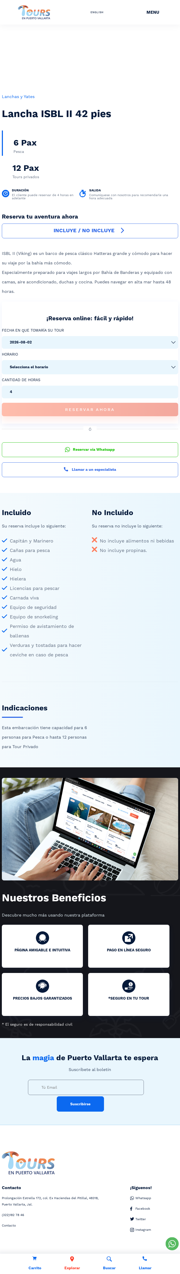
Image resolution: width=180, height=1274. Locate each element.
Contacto (9, 1225)
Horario (10, 354)
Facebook (140, 1209)
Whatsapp (140, 1198)
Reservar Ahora (90, 409)
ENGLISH (97, 12)
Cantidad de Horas (21, 380)
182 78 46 (13, 1215)
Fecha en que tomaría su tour (33, 330)
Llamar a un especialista (90, 469)
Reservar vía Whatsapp (90, 449)
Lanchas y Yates (18, 96)
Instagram (140, 1230)
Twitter (138, 1219)
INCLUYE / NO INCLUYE (90, 230)
